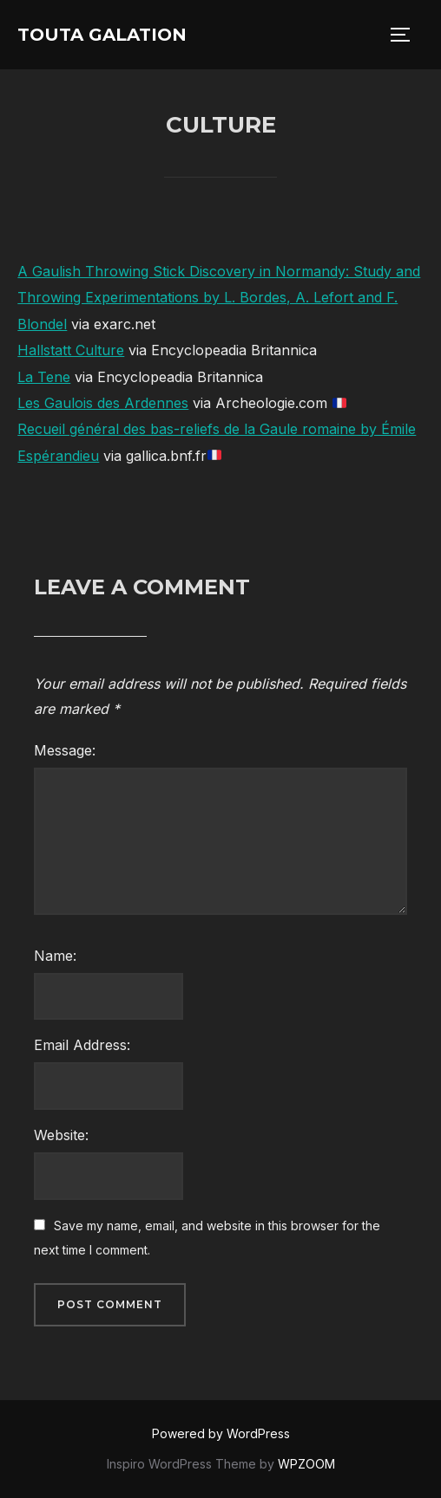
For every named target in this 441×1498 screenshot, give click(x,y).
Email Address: (82, 1045)
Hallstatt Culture (70, 350)
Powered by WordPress (221, 1433)
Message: (64, 750)
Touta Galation (102, 34)
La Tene (43, 377)
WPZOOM (306, 1463)
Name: (55, 955)
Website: (61, 1135)
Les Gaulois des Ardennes (102, 403)
